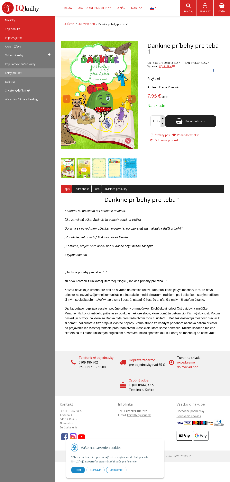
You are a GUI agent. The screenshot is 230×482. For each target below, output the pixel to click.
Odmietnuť (116, 469)
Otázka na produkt (164, 140)
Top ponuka (12, 29)
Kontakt (137, 8)
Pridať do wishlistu (186, 135)
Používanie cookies (189, 416)
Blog (68, 8)
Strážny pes (160, 135)
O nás (121, 8)
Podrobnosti (81, 189)
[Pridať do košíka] (190, 121)
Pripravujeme (13, 38)
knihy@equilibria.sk (139, 415)
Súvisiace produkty (115, 189)
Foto (97, 189)
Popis (66, 189)
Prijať (78, 469)
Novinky (10, 20)
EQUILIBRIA (167, 66)
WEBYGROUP (183, 456)
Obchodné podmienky (94, 8)
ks (158, 121)
